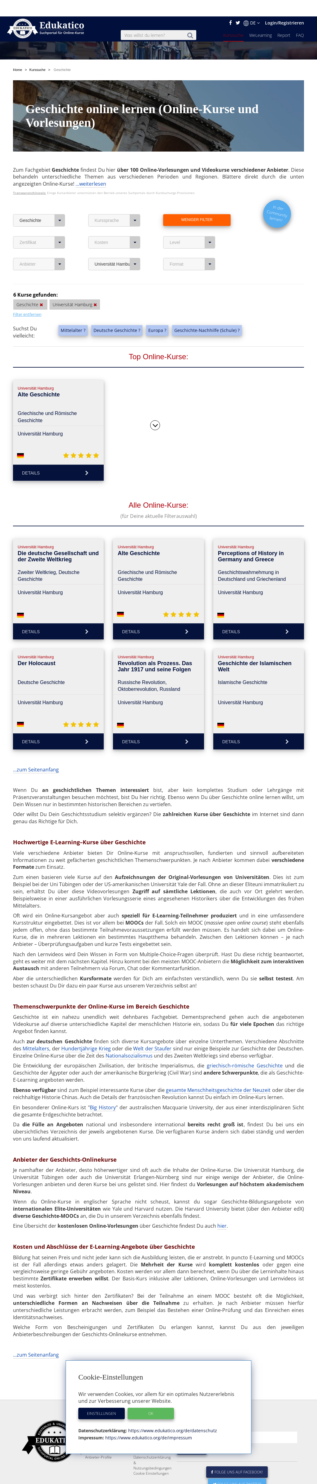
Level (192, 211)
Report (283, 19)
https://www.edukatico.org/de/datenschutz (172, 1414)
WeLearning (260, 19)
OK (150, 1397)
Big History (103, 1076)
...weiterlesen (91, 152)
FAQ (300, 19)
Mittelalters (36, 1017)
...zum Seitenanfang (36, 738)
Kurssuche (233, 19)
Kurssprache (117, 189)
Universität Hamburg (117, 233)
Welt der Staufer (152, 1017)
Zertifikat (42, 211)
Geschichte (42, 189)
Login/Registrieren (284, 6)
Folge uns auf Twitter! (237, 1467)
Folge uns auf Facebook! (237, 1455)
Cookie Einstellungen (151, 1457)
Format (192, 233)
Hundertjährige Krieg (86, 1017)
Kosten (117, 211)
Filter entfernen (27, 283)
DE (251, 6)
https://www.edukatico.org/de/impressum (148, 1421)
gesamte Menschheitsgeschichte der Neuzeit (218, 1058)
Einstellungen (101, 1397)
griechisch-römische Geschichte (245, 1034)
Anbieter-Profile (98, 1440)
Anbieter (42, 233)
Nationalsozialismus (129, 1024)
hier (222, 1194)
